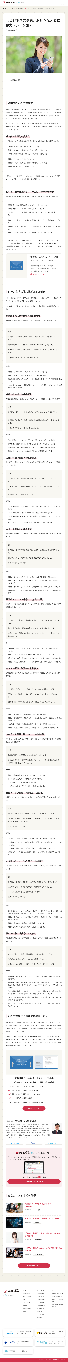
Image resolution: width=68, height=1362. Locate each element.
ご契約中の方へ (41, 1299)
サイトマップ (55, 1290)
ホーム (4, 8)
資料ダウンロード (42, 1293)
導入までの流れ (27, 1308)
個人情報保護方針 (56, 1293)
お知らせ (39, 1311)
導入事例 (25, 1305)
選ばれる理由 (26, 1293)
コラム (11, 8)
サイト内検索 (40, 1302)
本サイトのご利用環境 (57, 1299)
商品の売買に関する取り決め (58, 1305)
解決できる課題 (27, 1296)
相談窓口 (39, 1317)
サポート (25, 1311)
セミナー (39, 1314)
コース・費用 (26, 1302)
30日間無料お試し (42, 1305)
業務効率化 (37, 1222)
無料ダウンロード (35, 274)
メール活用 (37, 1210)
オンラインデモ (41, 1308)
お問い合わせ (40, 1296)
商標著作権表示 (56, 1296)
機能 (24, 1299)
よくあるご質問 (41, 1290)
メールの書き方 (20, 8)
